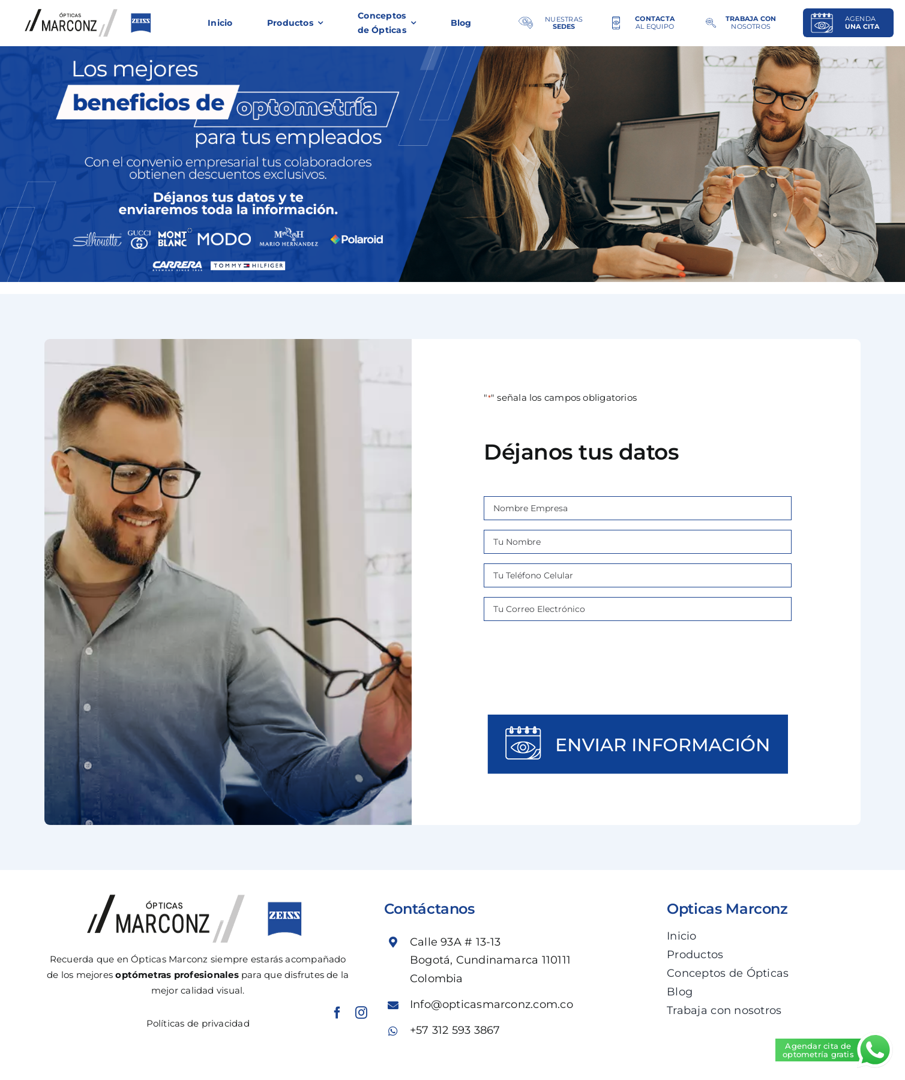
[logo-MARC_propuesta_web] (90, 13)
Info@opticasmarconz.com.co (491, 1004)
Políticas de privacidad (198, 1023)
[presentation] (638, 666)
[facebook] (337, 1013)
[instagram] (361, 1013)
